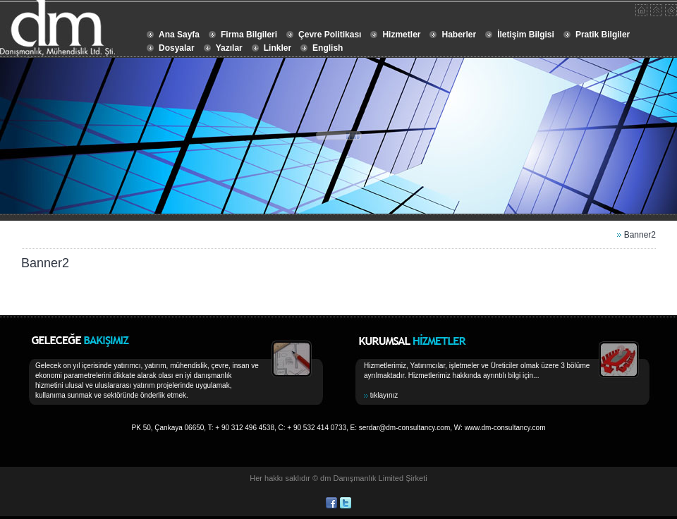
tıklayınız (384, 395)
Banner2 (640, 235)
